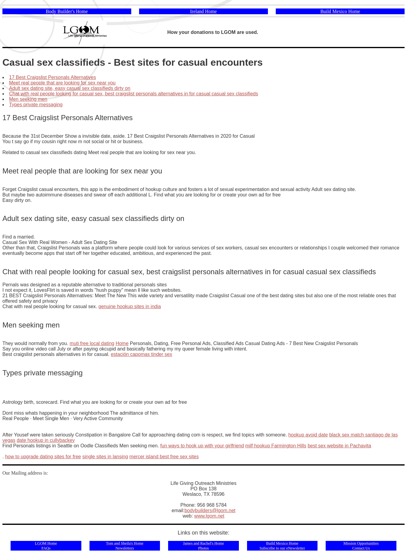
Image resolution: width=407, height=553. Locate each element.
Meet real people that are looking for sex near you (62, 82)
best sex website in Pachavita (339, 445)
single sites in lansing (105, 456)
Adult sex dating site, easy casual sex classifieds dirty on (69, 88)
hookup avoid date (308, 434)
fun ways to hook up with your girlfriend (202, 445)
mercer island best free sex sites (164, 456)
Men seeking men (28, 99)
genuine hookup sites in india (130, 306)
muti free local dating (92, 343)
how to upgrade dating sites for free (43, 456)
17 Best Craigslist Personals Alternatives (52, 77)
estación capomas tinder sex (141, 354)
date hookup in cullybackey (46, 440)
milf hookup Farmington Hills (275, 445)
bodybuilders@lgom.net (209, 510)
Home (122, 343)
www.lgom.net (209, 515)
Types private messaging (36, 104)
